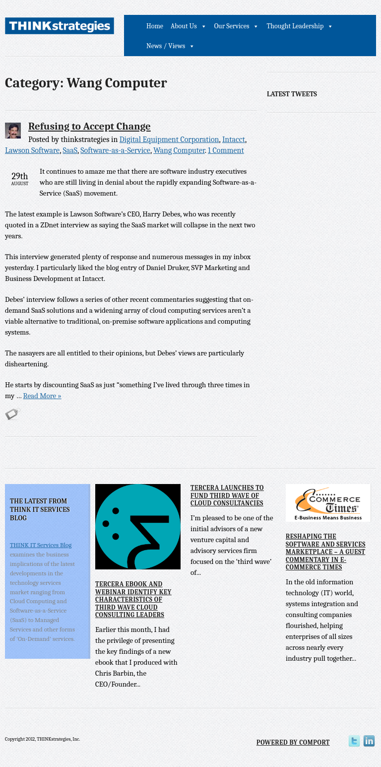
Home (154, 26)
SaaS (70, 150)
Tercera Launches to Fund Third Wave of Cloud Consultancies (227, 495)
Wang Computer (179, 150)
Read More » (42, 395)
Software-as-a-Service (115, 150)
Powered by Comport (293, 742)
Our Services (232, 26)
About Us (184, 26)
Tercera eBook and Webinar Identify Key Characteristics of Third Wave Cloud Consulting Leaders (133, 599)
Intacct (233, 139)
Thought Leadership (294, 26)
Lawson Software (32, 150)
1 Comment (226, 150)
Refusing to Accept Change (89, 126)
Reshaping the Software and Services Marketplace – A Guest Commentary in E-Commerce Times (326, 552)
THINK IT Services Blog (40, 545)
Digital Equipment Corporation (169, 139)
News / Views (165, 46)
